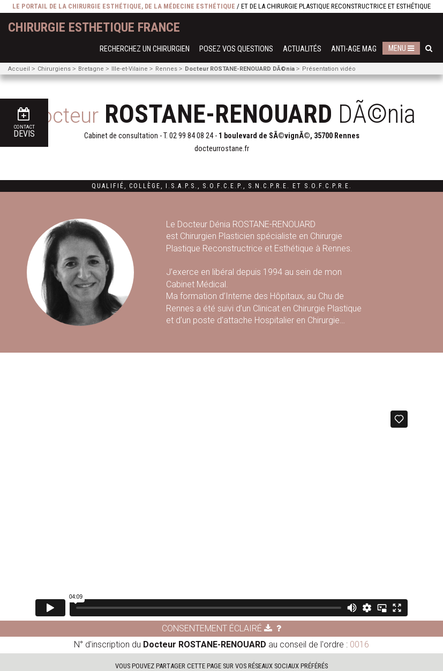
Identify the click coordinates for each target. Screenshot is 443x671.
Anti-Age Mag (354, 49)
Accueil (19, 68)
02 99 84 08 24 (191, 135)
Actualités (302, 49)
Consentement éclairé (217, 628)
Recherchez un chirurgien (145, 49)
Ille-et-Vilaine (129, 68)
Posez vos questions (236, 49)
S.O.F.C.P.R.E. (328, 186)
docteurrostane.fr (221, 148)
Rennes (166, 68)
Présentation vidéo (329, 68)
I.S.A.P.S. (182, 186)
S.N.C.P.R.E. (269, 186)
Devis (24, 123)
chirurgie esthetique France (94, 27)
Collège (145, 186)
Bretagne (91, 68)
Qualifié (108, 186)
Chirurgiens (54, 68)
